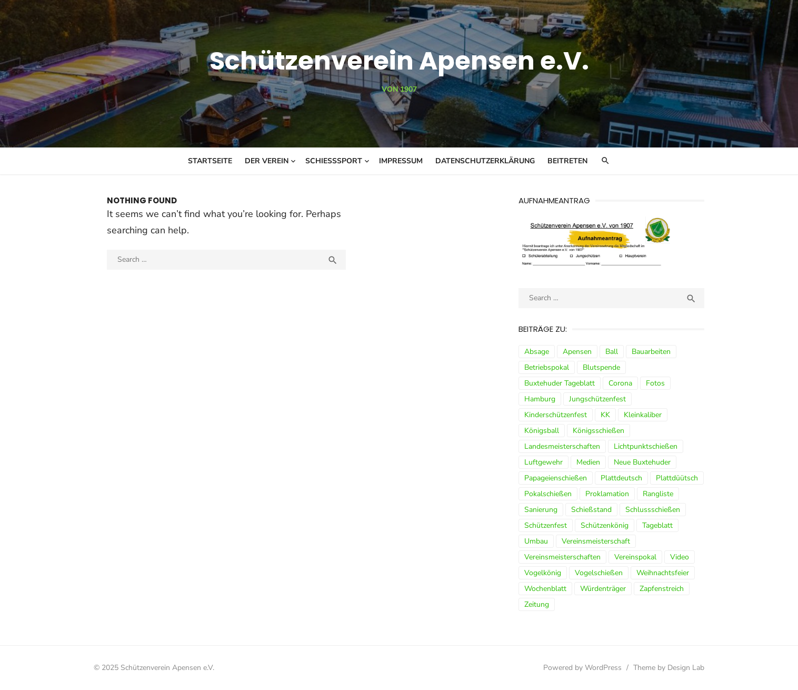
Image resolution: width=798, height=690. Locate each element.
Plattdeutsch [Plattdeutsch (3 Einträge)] (621, 478)
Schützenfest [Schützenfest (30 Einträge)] (545, 525)
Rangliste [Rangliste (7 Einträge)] (658, 494)
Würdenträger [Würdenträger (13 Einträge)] (603, 589)
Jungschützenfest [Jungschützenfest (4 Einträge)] (597, 399)
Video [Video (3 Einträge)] (679, 557)
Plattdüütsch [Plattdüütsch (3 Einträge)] (677, 478)
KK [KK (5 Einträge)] (605, 415)
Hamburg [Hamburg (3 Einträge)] (539, 399)
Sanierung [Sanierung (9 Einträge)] (540, 510)
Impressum (401, 161)
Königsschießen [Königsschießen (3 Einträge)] (598, 431)
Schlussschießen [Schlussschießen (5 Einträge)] (652, 510)
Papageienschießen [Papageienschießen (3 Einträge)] (555, 478)
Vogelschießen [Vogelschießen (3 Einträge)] (599, 573)
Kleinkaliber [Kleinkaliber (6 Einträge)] (643, 415)
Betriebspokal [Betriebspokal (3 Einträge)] (546, 367)
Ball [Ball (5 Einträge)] (611, 352)
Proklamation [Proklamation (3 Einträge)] (607, 494)
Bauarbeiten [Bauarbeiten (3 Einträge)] (651, 352)
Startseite (210, 161)
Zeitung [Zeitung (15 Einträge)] (536, 604)
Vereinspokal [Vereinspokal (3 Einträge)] (635, 557)
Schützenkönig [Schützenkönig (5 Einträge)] (605, 525)
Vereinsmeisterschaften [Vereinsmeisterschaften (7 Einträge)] (562, 557)
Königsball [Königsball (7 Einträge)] (541, 431)
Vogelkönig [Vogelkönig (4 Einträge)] (542, 573)
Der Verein (266, 161)
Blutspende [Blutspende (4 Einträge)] (601, 367)
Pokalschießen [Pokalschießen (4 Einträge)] (548, 494)
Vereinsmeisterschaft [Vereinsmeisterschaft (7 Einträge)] (596, 541)
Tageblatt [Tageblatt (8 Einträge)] (657, 525)
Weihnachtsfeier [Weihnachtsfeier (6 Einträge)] (662, 573)
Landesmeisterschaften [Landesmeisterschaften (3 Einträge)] (562, 446)
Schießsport (333, 161)
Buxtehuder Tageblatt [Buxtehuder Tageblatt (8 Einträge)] (559, 383)
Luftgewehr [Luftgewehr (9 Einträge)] (543, 462)
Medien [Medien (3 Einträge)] (588, 462)
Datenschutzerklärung (485, 161)
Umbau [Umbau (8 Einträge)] (536, 541)
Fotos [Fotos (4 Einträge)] (655, 383)
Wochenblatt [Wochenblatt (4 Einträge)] (545, 589)
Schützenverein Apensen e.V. (399, 60)
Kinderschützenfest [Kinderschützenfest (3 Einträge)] (555, 415)
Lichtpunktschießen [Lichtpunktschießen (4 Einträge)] (645, 446)
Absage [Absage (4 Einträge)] (536, 352)
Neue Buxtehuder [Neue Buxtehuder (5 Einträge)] (642, 462)
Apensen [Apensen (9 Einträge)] (577, 352)
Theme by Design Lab (668, 668)
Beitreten (567, 161)
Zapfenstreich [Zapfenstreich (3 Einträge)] (662, 589)
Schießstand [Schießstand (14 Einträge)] (591, 510)
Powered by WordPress (582, 668)
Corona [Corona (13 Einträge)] (620, 383)
